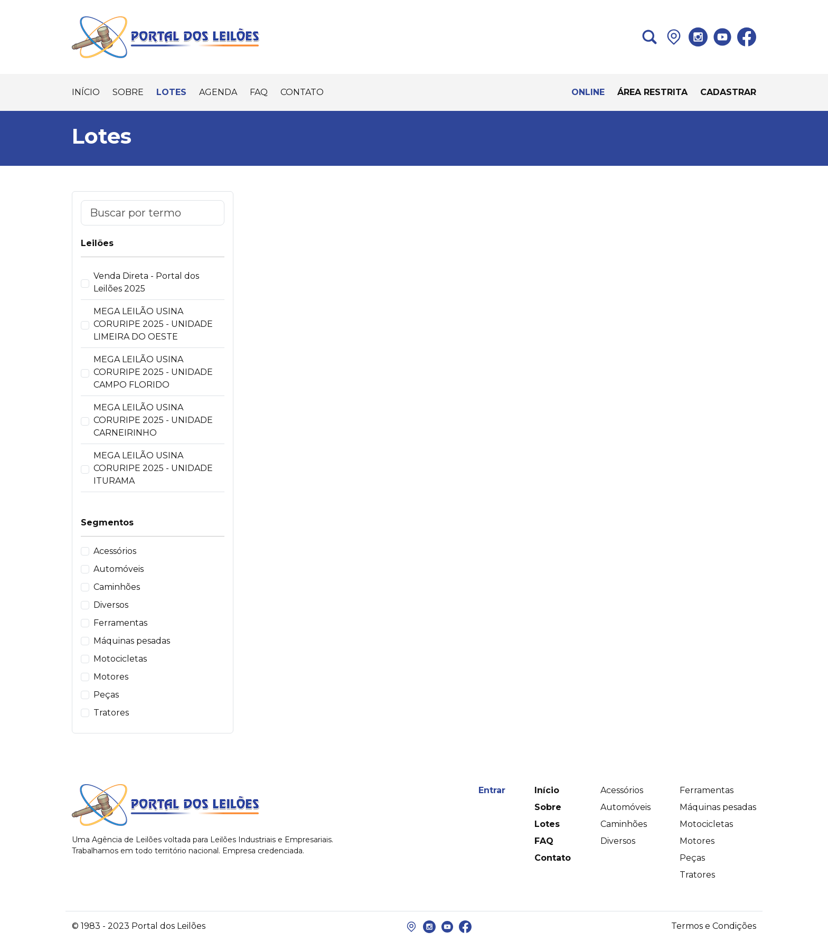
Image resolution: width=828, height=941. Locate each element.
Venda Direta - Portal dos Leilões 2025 (146, 282)
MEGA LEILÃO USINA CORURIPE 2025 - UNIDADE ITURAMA (153, 468)
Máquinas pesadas (131, 641)
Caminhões (116, 587)
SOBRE (128, 92)
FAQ (259, 92)
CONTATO (302, 92)
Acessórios (114, 551)
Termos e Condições (713, 926)
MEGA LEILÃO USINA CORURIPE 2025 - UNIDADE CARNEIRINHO (153, 420)
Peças (106, 695)
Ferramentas (120, 623)
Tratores (111, 713)
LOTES (171, 92)
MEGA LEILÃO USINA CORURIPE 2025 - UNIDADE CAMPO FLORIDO (153, 372)
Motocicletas (120, 659)
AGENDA (218, 92)
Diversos (110, 605)
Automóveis (118, 569)
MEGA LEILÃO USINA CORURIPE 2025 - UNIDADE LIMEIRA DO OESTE (153, 324)
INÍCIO (86, 92)
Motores (110, 677)
